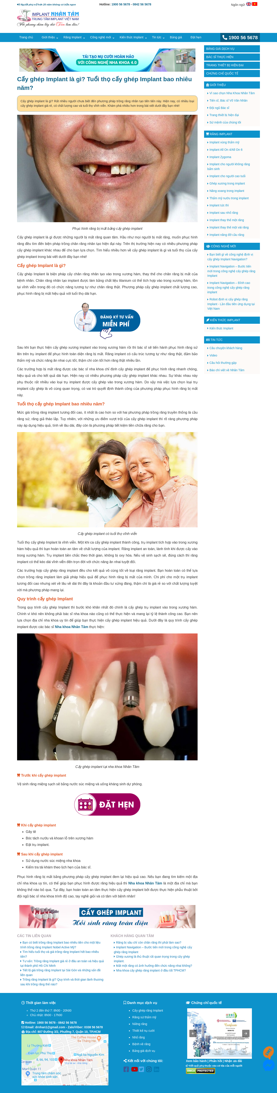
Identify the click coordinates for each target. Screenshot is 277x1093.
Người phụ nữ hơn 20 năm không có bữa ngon (46, 4)
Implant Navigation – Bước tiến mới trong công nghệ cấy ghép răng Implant (231, 271)
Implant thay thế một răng (226, 220)
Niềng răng (139, 1024)
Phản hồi (215, 1061)
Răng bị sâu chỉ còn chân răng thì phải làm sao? (148, 942)
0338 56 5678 (93, 1027)
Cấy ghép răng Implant (147, 1010)
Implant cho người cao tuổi (227, 176)
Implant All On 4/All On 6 (226, 149)
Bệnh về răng (141, 1044)
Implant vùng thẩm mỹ (224, 142)
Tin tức (156, 37)
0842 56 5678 (142, 4)
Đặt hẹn (196, 37)
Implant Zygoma (220, 157)
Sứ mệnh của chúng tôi (225, 122)
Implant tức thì (219, 205)
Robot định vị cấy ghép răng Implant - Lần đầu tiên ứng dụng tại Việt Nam (231, 304)
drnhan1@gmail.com (50, 1027)
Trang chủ (26, 37)
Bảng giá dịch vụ (220, 48)
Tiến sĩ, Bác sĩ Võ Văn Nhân (228, 100)
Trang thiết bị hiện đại (225, 65)
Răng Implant (72, 37)
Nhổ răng (138, 1037)
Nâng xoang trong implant (226, 191)
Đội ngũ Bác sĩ (219, 108)
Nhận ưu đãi (233, 1061)
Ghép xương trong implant (227, 183)
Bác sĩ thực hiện (219, 57)
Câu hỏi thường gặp (223, 362)
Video (213, 355)
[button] (193, 1033)
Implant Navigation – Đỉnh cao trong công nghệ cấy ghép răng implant (228, 287)
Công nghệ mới (100, 37)
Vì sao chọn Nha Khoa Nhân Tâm (232, 93)
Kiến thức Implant (131, 37)
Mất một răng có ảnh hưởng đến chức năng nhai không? (154, 965)
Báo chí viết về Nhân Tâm (226, 370)
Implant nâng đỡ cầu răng (226, 234)
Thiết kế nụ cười (143, 1030)
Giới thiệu (48, 37)
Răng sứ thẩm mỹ (144, 1017)
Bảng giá (176, 37)
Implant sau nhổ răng (223, 212)
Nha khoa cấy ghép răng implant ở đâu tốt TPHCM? (151, 970)
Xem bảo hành (196, 1061)
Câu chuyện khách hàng (225, 348)
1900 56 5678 (120, 4)
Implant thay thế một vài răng (229, 227)
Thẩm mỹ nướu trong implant (229, 198)
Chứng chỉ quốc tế (222, 73)
